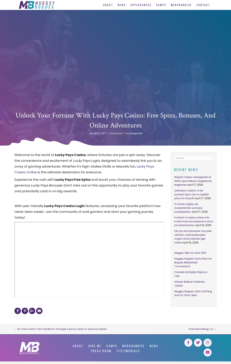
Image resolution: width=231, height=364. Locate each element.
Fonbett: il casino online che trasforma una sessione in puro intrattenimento (193, 221)
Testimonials (128, 351)
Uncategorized (134, 133)
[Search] (193, 158)
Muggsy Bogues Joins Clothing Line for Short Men (193, 293)
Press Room (101, 351)
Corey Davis (116, 133)
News (154, 346)
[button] (188, 343)
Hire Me (94, 346)
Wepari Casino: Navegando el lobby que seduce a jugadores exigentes (193, 181)
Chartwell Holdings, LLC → (202, 329)
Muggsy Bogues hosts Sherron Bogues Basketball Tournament (193, 262)
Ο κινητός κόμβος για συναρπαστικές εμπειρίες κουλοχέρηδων (188, 208)
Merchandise (133, 346)
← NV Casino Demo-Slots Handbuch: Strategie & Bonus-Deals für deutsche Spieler (60, 329)
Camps (111, 346)
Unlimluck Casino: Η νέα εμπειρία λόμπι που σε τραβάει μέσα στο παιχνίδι (191, 194)
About (78, 346)
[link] (108, 5)
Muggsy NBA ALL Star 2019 (190, 253)
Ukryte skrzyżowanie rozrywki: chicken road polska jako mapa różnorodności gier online (193, 236)
